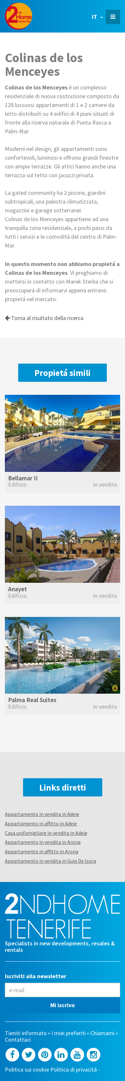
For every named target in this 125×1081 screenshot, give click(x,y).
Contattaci (18, 1039)
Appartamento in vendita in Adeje (42, 814)
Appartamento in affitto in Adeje (41, 823)
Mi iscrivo (62, 1005)
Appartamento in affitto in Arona (41, 851)
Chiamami (102, 1033)
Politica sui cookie (27, 1069)
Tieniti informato (26, 1033)
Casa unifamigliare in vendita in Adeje (46, 833)
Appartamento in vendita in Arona (43, 842)
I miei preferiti (68, 1033)
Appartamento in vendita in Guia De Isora (50, 861)
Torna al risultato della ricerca (44, 318)
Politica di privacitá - (75, 1069)
